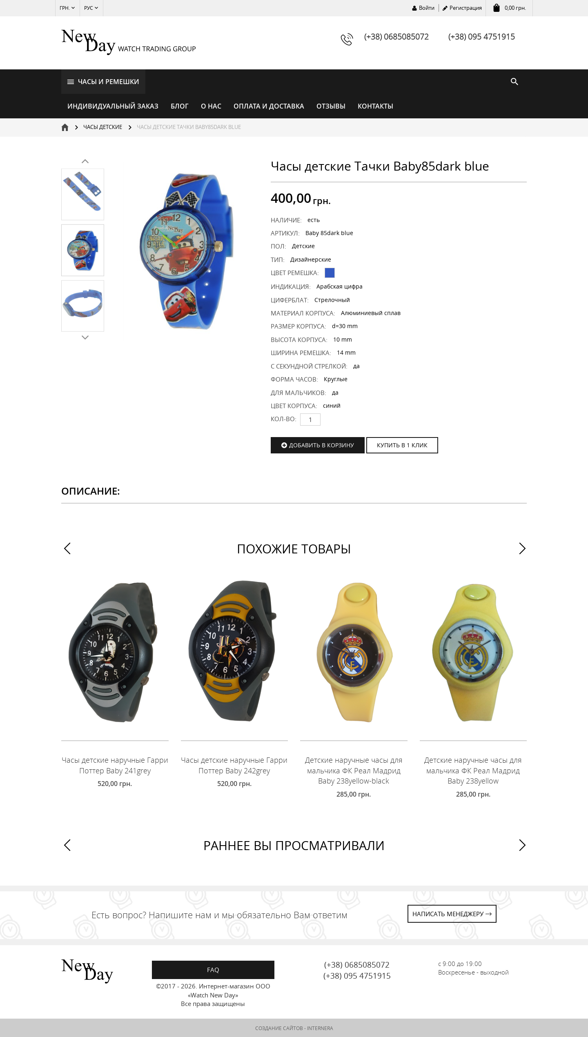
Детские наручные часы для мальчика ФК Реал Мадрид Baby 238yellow (473, 770)
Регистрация (466, 7)
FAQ (213, 969)
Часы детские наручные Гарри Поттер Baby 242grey (234, 765)
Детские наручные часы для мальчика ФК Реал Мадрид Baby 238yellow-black (354, 770)
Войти (426, 7)
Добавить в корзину (321, 445)
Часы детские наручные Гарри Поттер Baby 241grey (115, 765)
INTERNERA (320, 1027)
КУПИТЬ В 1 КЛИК (402, 445)
